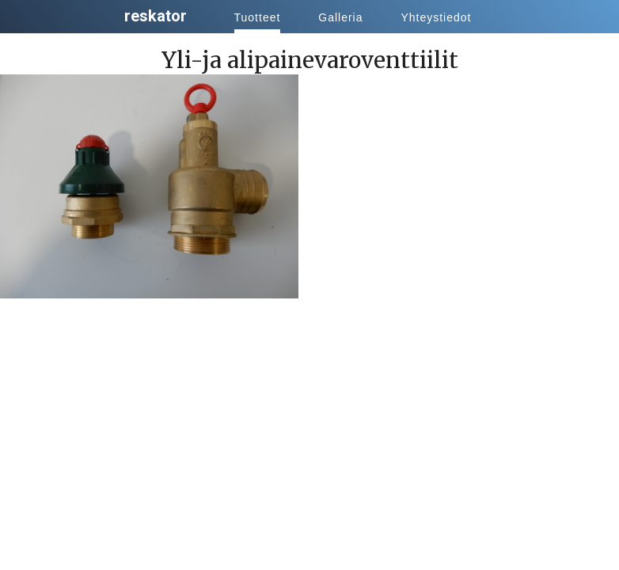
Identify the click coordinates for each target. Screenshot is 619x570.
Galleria (340, 17)
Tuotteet (257, 17)
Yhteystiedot (436, 17)
